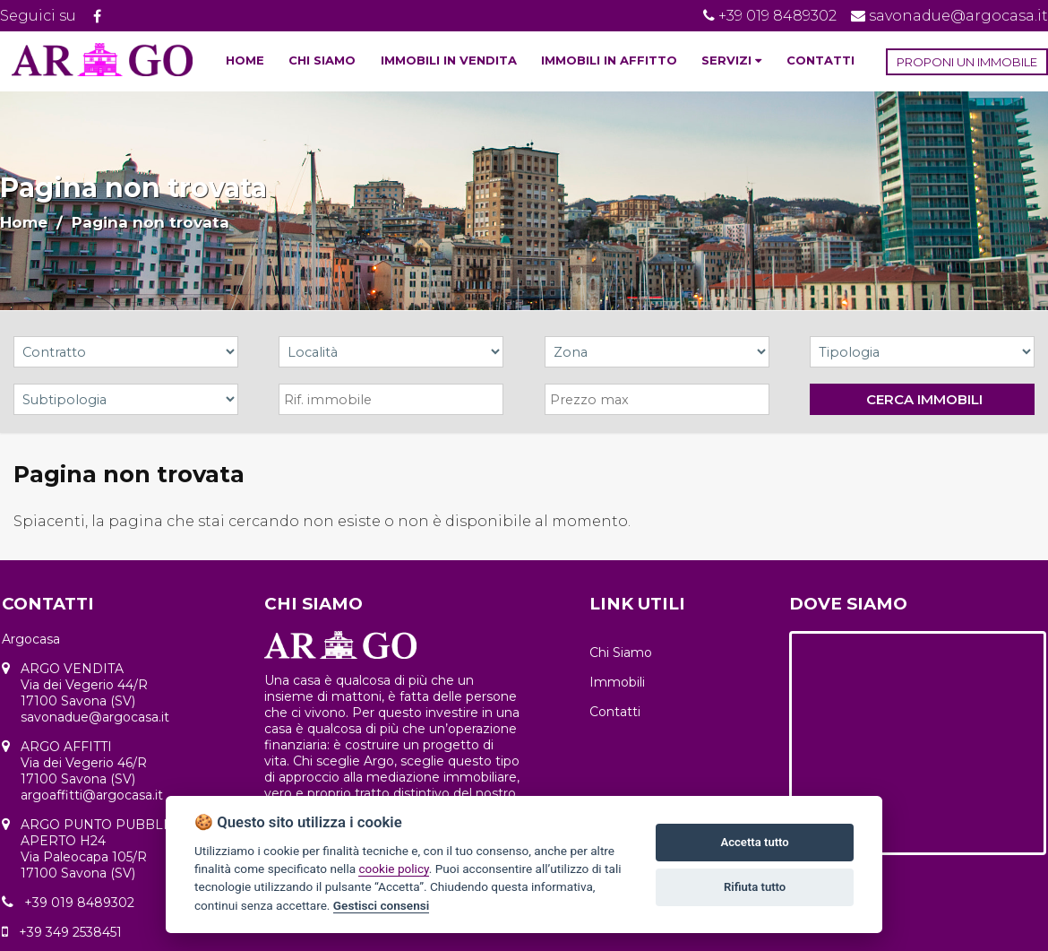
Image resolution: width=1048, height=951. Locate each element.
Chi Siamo (620, 652)
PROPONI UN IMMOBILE (967, 62)
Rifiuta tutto (755, 887)
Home (23, 222)
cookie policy (393, 868)
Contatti (614, 712)
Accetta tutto (754, 842)
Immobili (617, 682)
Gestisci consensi (381, 905)
